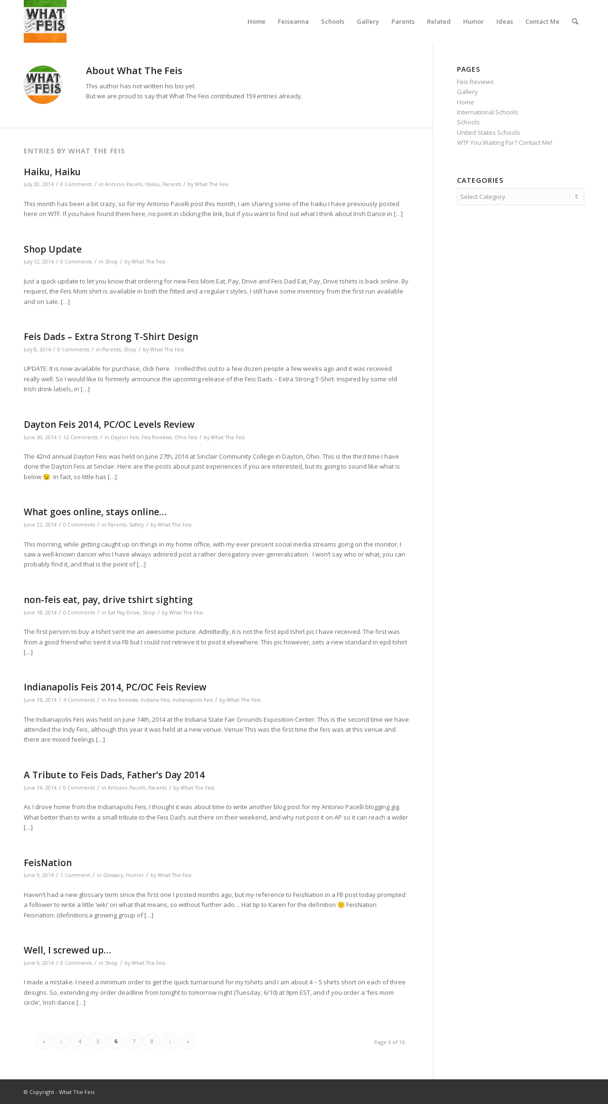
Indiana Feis (155, 700)
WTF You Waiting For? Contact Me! (504, 142)
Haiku (152, 184)
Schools (468, 122)
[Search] (575, 21)
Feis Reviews (156, 437)
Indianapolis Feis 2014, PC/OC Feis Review (115, 687)
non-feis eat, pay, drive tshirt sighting (108, 600)
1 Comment (75, 875)
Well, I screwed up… (67, 950)
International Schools (487, 112)
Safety (136, 524)
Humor (135, 875)
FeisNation (48, 863)
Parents (171, 184)
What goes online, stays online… (95, 512)
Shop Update (53, 249)
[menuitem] (256, 21)
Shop (111, 261)
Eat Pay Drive (124, 612)
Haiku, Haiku (52, 172)
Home (465, 102)
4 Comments (79, 700)
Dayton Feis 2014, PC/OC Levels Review (109, 424)
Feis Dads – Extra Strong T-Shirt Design (111, 336)
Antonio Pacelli (123, 184)
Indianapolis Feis (192, 700)
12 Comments (80, 437)
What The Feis (211, 184)
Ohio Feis (185, 437)
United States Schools (488, 132)
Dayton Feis (125, 437)
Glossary (113, 875)
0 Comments (76, 184)
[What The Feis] (45, 21)
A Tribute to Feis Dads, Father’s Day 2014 (114, 775)
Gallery (467, 91)
